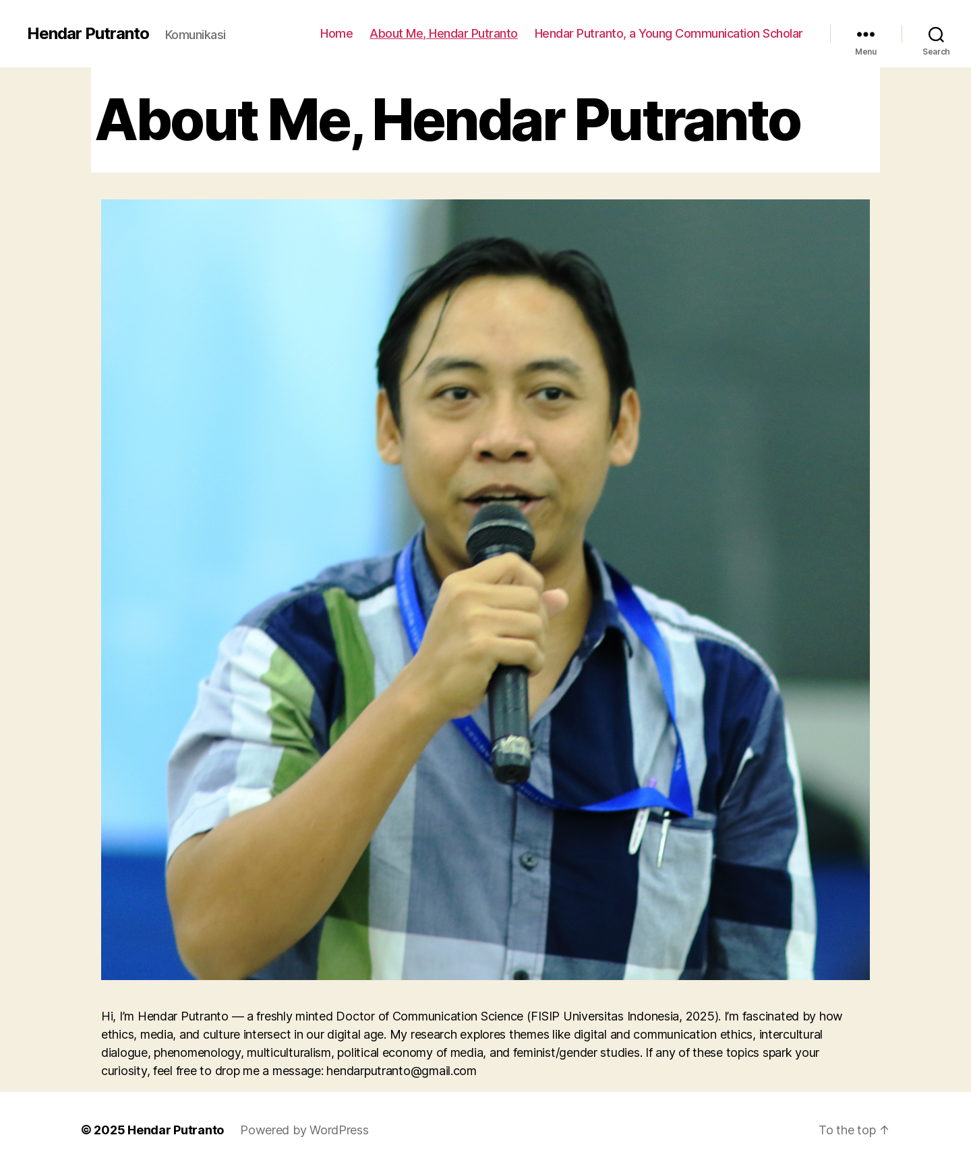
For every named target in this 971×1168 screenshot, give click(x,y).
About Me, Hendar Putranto (444, 33)
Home (336, 33)
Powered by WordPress (304, 1130)
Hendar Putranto (88, 34)
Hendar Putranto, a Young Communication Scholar (669, 33)
